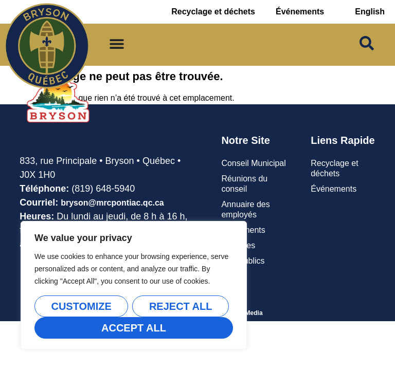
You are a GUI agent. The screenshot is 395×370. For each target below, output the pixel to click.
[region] (134, 285)
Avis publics (242, 260)
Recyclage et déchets (213, 11)
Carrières (238, 245)
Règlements (243, 230)
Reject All (180, 306)
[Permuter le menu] (116, 43)
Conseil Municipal (253, 163)
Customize (81, 306)
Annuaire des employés (245, 209)
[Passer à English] (370, 12)
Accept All (133, 328)
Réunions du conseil (244, 183)
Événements (300, 11)
